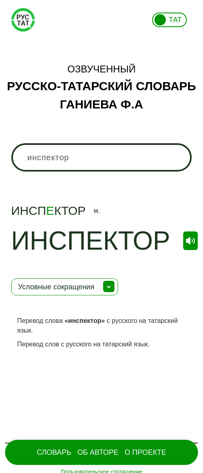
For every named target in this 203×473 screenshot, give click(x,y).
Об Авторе (97, 452)
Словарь (54, 452)
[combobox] (101, 157)
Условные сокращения (56, 287)
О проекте (145, 452)
